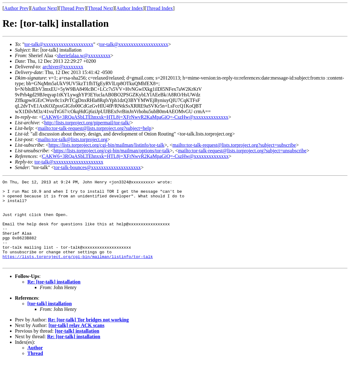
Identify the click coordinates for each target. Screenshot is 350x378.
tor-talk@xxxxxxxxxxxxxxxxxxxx (58, 44)
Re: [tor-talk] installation (54, 298)
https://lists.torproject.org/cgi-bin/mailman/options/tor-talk (111, 150)
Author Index (129, 8)
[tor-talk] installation (49, 320)
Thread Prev (72, 8)
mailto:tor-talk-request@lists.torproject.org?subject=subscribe (234, 145)
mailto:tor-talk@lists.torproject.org (72, 139)
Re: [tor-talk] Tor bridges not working (88, 336)
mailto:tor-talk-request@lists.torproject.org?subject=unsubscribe (242, 150)
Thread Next (100, 8)
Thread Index (159, 8)
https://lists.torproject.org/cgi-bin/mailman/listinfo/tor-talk (106, 145)
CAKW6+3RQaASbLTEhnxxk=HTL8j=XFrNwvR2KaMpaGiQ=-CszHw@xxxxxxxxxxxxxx (135, 117)
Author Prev (16, 8)
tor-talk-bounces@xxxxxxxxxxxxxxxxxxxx (97, 167)
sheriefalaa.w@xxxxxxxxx (84, 55)
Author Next (44, 8)
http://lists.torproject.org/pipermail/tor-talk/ (87, 122)
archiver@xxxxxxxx (63, 66)
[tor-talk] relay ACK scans (76, 342)
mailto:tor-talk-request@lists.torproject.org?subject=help (94, 128)
